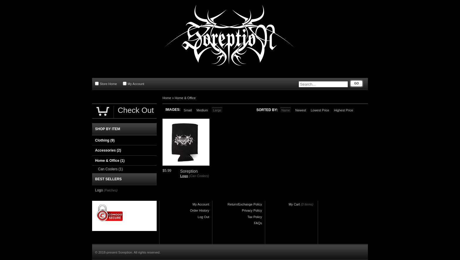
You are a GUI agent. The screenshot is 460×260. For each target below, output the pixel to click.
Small (188, 110)
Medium (202, 110)
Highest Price (343, 110)
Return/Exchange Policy (245, 204)
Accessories (108, 150)
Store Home (106, 84)
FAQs (258, 223)
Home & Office (185, 98)
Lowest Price (320, 110)
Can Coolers (110, 169)
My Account (133, 84)
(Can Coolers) (199, 176)
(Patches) (111, 190)
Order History (199, 210)
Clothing (105, 140)
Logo (184, 176)
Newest (300, 110)
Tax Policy (254, 217)
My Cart (294, 204)
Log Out (203, 217)
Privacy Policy (252, 210)
